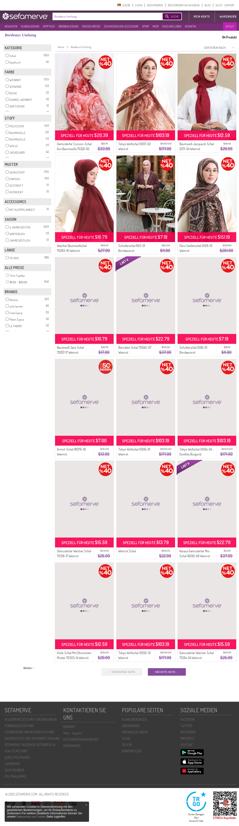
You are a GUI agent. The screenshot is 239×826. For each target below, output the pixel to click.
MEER (156, 26)
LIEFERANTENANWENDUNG (80, 739)
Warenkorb (228, 16)
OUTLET (229, 26)
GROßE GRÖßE (91, 26)
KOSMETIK (190, 26)
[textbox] (103, 16)
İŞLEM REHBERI (14, 770)
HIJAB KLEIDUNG (30, 26)
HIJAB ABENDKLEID (134, 719)
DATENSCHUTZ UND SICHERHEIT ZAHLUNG (32, 738)
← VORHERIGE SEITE (121, 672)
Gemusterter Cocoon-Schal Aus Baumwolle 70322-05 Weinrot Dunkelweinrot (74, 149)
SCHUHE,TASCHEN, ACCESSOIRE (121, 26)
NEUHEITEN (11, 26)
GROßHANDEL (72, 746)
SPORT (145, 26)
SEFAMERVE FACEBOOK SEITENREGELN (30, 745)
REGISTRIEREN (155, 5)
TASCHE (127, 745)
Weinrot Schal (127, 551)
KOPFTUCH (49, 26)
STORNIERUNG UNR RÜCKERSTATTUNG (29, 732)
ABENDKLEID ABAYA (135, 732)
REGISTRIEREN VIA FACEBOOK (184, 5)
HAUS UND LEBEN (171, 26)
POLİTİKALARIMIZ (15, 776)
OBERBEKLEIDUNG (68, 26)
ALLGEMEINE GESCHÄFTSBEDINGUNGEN (31, 719)
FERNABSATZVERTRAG (19, 726)
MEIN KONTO (202, 16)
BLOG (208, 5)
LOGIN (138, 5)
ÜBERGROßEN (130, 726)
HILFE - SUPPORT (225, 5)
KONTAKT (69, 727)
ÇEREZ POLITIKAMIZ (17, 757)
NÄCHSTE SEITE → (167, 672)
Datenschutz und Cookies (31, 816)
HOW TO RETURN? (16, 751)
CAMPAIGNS (12, 764)
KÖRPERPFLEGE (132, 751)
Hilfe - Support (72, 733)
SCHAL (126, 738)
